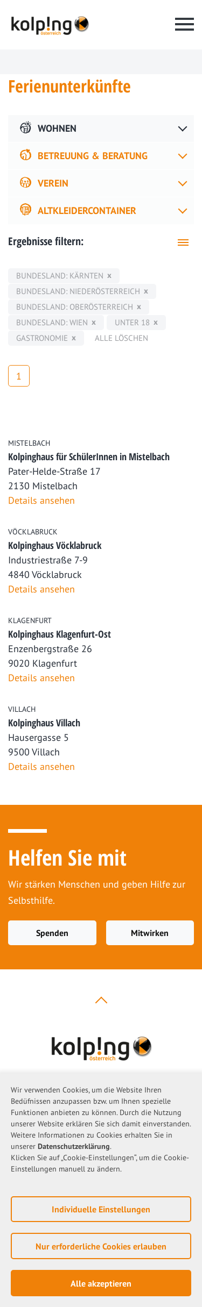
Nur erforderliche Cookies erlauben (101, 1246)
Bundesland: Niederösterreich (78, 291)
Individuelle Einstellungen (101, 1209)
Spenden (52, 932)
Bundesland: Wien (52, 322)
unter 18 (132, 322)
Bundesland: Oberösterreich (74, 307)
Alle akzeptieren (101, 1283)
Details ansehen (41, 500)
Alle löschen (121, 338)
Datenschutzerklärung (74, 1146)
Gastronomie (42, 338)
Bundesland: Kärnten (59, 275)
